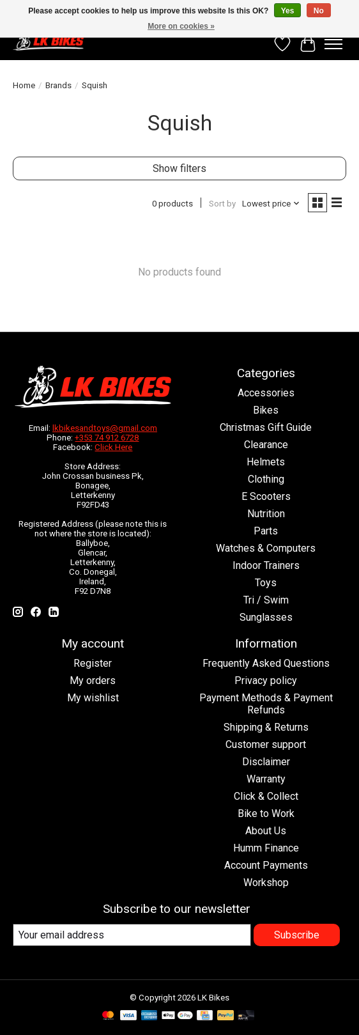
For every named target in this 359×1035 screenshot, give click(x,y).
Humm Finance (266, 848)
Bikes (266, 410)
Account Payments (266, 865)
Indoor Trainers (266, 565)
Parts (266, 531)
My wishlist (93, 698)
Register (92, 663)
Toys (266, 583)
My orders (93, 680)
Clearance (266, 445)
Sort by (222, 203)
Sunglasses (266, 617)
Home (24, 85)
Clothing (266, 479)
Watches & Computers (266, 548)
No (319, 10)
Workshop (266, 882)
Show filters (179, 168)
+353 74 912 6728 (107, 437)
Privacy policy (265, 680)
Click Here (113, 447)
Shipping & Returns (266, 727)
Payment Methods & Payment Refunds (266, 704)
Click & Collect (266, 796)
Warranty (266, 779)
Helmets (266, 462)
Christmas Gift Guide (266, 427)
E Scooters (266, 496)
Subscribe (296, 935)
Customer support (265, 744)
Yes (287, 10)
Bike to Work (266, 813)
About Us (265, 831)
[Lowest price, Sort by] (271, 203)
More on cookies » (181, 26)
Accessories (266, 393)
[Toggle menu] (333, 44)
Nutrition (266, 514)
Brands (58, 85)
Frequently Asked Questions (266, 663)
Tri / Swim (266, 600)
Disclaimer (266, 762)
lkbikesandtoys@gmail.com (104, 428)
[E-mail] (132, 935)
